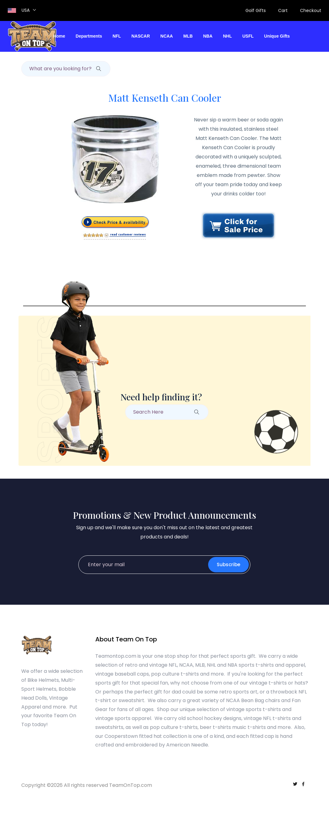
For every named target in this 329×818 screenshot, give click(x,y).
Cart (283, 10)
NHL (227, 36)
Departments (89, 36)
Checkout (310, 10)
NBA (207, 36)
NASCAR (140, 36)
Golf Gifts (255, 10)
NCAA (166, 36)
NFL (117, 36)
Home (59, 36)
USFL (248, 36)
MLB (188, 36)
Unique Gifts (277, 36)
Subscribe (227, 564)
